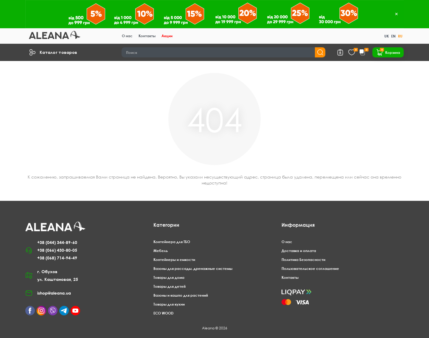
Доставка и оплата (299, 250)
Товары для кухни (169, 304)
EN (393, 36)
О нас (127, 36)
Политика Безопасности (303, 259)
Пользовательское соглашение (310, 268)
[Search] (224, 52)
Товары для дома (168, 277)
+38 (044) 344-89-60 (57, 242)
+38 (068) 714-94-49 (57, 257)
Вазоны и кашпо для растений (180, 295)
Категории (166, 225)
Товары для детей (169, 286)
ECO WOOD (163, 313)
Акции (166, 36)
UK (386, 36)
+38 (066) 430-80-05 (57, 250)
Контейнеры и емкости (174, 259)
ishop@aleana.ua (54, 292)
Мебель (160, 250)
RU (400, 36)
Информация (298, 225)
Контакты (147, 36)
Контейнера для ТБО (171, 242)
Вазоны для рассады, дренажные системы (192, 268)
